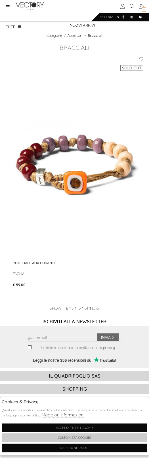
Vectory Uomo (30, 6)
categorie (55, 35)
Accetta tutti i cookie (74, 428)
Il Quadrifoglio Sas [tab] (74, 376)
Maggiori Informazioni (63, 415)
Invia (108, 337)
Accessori (75, 35)
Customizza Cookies (74, 438)
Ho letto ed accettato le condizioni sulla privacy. (72, 347)
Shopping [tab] (74, 389)
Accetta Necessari (74, 448)
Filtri (14, 26)
